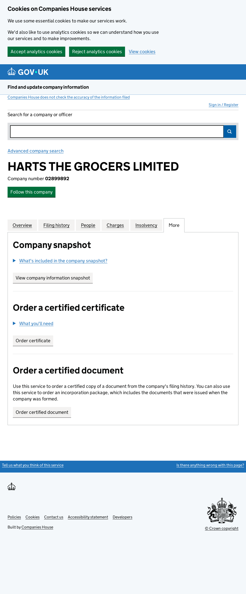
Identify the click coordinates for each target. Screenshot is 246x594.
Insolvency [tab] (146, 225)
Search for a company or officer (40, 114)
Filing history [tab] (56, 225)
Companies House (37, 527)
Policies (14, 517)
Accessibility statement (88, 517)
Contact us (53, 517)
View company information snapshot (54, 278)
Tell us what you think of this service (33, 465)
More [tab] (174, 225)
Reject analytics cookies (97, 51)
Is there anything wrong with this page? (210, 465)
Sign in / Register (223, 104)
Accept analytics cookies (36, 51)
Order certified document (42, 412)
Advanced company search (36, 151)
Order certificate (33, 340)
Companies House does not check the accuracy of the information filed (69, 97)
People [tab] (88, 225)
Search (230, 131)
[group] (123, 261)
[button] (60, 261)
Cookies (32, 517)
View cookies (142, 51)
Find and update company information (48, 87)
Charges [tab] (115, 225)
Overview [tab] (22, 225)
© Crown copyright (221, 528)
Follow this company (31, 192)
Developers (122, 517)
